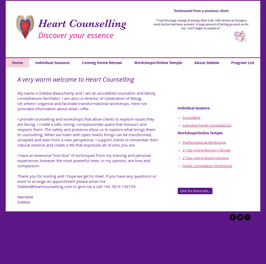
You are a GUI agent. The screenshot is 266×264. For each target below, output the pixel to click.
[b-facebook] (233, 217)
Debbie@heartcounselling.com (44, 186)
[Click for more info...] (195, 191)
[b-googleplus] (247, 217)
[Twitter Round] (240, 217)
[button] (201, 29)
